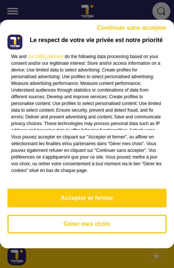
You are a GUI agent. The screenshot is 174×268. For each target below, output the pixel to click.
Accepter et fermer (87, 198)
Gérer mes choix (87, 224)
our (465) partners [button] (45, 56)
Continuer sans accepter (132, 28)
